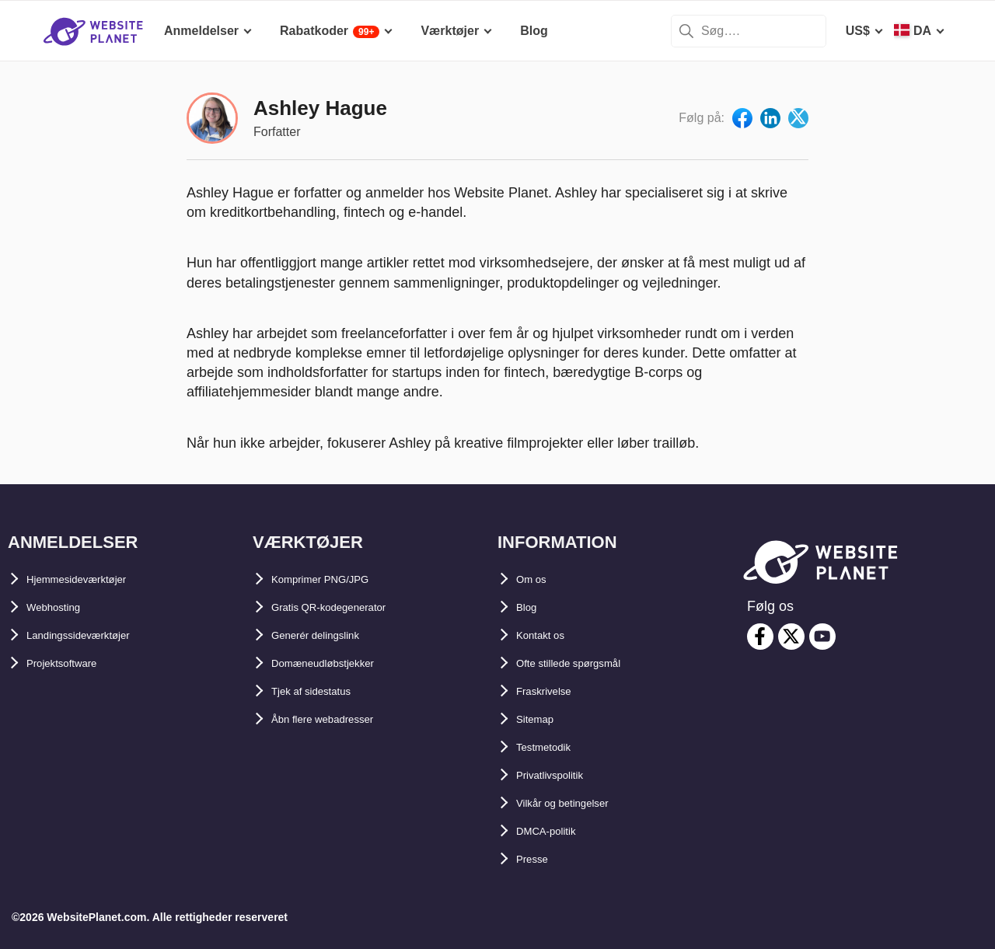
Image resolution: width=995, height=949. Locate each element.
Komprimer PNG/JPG (333, 579)
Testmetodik (552, 747)
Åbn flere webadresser (338, 719)
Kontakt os (548, 635)
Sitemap (540, 719)
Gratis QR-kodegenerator (345, 607)
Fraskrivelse (552, 691)
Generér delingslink (329, 635)
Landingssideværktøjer (94, 635)
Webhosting (61, 607)
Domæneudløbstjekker (338, 663)
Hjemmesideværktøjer (91, 579)
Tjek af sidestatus (323, 691)
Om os (535, 579)
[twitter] (791, 636)
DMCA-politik (555, 831)
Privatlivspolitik (562, 775)
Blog (530, 607)
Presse (536, 859)
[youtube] (822, 636)
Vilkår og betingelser (577, 803)
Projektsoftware (73, 663)
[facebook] (760, 636)
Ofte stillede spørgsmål (585, 663)
